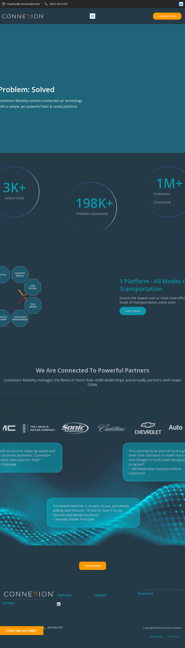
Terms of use (173, 636)
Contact (8, 602)
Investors (145, 593)
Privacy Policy (156, 636)
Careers (100, 595)
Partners (65, 595)
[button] (92, 16)
